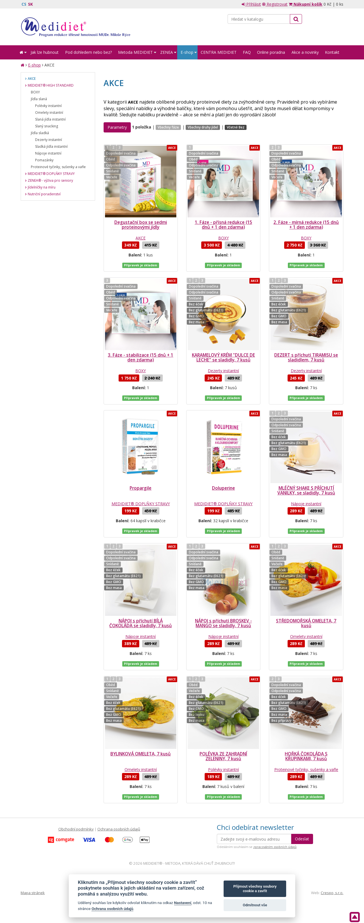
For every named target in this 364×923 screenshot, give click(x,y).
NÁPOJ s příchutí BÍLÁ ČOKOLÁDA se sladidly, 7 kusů (140, 623)
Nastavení (182, 902)
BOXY (223, 238)
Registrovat (275, 4)
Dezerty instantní (223, 370)
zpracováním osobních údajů (275, 847)
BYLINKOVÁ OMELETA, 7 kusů (140, 754)
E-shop (34, 65)
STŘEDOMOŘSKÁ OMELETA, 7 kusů (306, 623)
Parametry (117, 127)
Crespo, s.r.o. (332, 892)
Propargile (140, 488)
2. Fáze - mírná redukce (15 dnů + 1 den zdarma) (306, 224)
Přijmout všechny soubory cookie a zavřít (255, 888)
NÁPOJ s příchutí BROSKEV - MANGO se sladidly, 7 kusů (223, 623)
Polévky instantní (223, 769)
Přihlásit (251, 4)
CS (24, 4)
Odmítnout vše (255, 905)
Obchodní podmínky (76, 829)
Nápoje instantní (306, 503)
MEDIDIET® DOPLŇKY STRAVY (141, 503)
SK (30, 4)
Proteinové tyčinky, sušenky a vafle (306, 769)
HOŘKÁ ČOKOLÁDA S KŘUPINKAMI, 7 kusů (306, 756)
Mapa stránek (33, 892)
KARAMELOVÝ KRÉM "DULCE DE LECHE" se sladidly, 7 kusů (223, 357)
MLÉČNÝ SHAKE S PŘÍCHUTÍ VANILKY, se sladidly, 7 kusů (306, 490)
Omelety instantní (306, 636)
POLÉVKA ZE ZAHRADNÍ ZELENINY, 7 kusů (223, 756)
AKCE (140, 238)
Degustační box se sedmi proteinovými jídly (140, 224)
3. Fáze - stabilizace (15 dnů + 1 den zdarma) (140, 357)
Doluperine (223, 488)
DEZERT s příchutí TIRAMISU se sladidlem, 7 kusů (306, 357)
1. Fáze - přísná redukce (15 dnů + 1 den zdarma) (223, 224)
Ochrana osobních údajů (118, 829)
